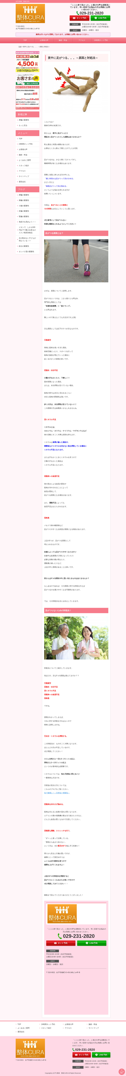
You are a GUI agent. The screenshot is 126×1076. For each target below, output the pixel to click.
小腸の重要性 (24, 206)
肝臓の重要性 (24, 211)
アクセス (82, 40)
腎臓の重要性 (24, 216)
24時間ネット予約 (101, 40)
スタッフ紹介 (24, 165)
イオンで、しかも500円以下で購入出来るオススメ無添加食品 (27, 230)
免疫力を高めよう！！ (27, 222)
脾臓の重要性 (24, 200)
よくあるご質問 (25, 160)
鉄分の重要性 (24, 246)
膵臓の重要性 (24, 120)
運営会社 (22, 182)
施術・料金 (63, 40)
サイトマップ (24, 176)
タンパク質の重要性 (26, 251)
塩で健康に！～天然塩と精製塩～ (57, 793)
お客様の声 (44, 40)
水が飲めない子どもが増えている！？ (27, 239)
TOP (25, 40)
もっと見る (23, 125)
